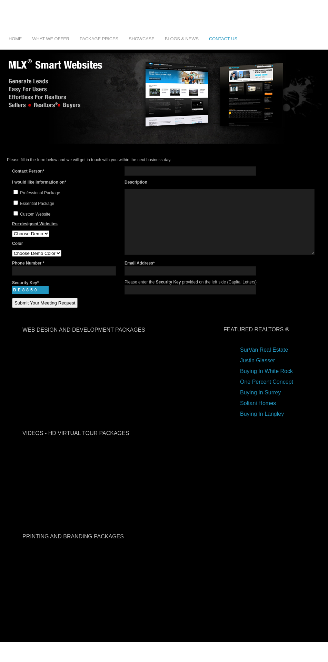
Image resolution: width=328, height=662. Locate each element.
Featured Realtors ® (256, 340)
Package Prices (99, 38)
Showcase (142, 38)
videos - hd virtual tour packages (75, 444)
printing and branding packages (73, 547)
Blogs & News (182, 38)
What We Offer (50, 38)
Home (15, 38)
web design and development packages (83, 340)
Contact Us (223, 38)
